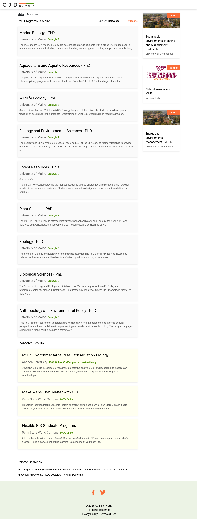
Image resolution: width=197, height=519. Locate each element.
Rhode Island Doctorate (30, 474)
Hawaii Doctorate (72, 469)
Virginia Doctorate (73, 474)
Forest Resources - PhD (39, 167)
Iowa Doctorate (53, 474)
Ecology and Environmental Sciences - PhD (55, 131)
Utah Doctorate (92, 469)
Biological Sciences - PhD (40, 274)
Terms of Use (108, 514)
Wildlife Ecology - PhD (37, 98)
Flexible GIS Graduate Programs (49, 425)
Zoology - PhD (31, 241)
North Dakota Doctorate (114, 469)
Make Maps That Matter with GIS (50, 392)
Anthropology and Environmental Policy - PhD (57, 310)
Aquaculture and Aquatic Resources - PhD (54, 65)
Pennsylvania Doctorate (48, 469)
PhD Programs (25, 469)
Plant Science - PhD (35, 209)
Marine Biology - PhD (37, 33)
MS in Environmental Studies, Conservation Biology (65, 355)
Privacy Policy (89, 514)
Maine (21, 14)
